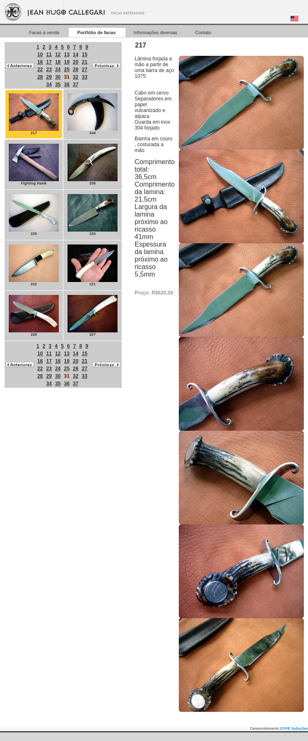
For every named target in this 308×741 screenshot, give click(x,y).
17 (49, 62)
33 (84, 77)
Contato (203, 32)
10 (40, 54)
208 (93, 164)
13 (67, 54)
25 (67, 69)
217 (34, 114)
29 (49, 77)
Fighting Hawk (34, 164)
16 (40, 62)
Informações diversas (156, 32)
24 (57, 69)
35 (57, 84)
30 (57, 77)
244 (93, 114)
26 (75, 69)
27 (84, 69)
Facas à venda (44, 32)
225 (34, 215)
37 (75, 84)
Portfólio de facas (97, 32)
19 (67, 62)
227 (93, 316)
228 (34, 316)
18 (57, 62)
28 (40, 77)
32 (75, 77)
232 (34, 265)
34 (49, 84)
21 (84, 62)
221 (93, 265)
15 (84, 54)
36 (67, 84)
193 (93, 215)
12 (57, 54)
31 (67, 77)
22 (40, 69)
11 (49, 54)
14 (75, 54)
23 (49, 69)
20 (75, 62)
